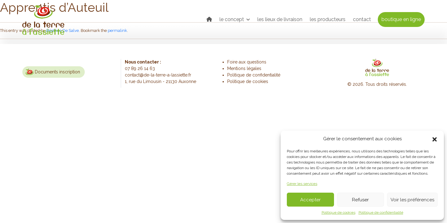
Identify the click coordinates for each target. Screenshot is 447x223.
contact (362, 19)
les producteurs (327, 19)
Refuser (360, 200)
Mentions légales (244, 68)
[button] (434, 139)
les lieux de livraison (279, 19)
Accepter (310, 200)
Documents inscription (57, 71)
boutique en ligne (401, 19)
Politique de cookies (338, 212)
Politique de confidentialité (381, 212)
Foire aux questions (246, 61)
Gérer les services (302, 183)
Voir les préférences (412, 200)
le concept (232, 19)
